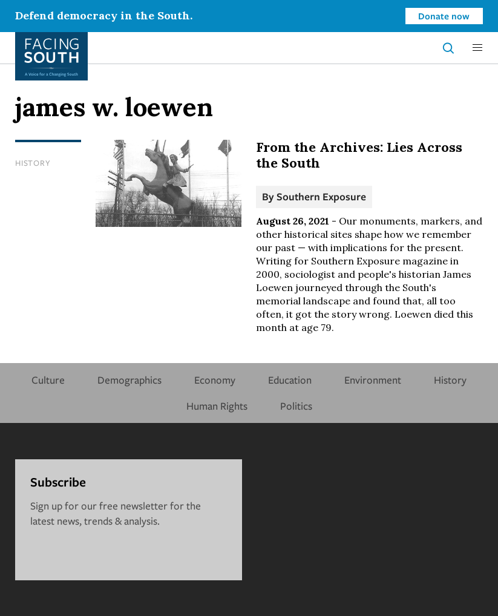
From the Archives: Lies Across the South (359, 155)
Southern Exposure (321, 196)
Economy (214, 380)
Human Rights (216, 406)
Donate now (444, 16)
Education (290, 380)
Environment (372, 380)
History (32, 162)
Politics (296, 406)
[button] (477, 48)
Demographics (129, 380)
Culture (48, 380)
